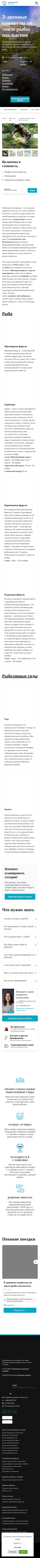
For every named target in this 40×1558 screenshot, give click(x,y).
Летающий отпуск (8, 1518)
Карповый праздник (9, 1507)
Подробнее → (20, 1310)
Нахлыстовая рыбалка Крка (9, 1445)
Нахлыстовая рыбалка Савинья (10, 1440)
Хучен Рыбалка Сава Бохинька (10, 1471)
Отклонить (12, 1552)
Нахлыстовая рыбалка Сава (9, 1438)
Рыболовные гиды (20, 675)
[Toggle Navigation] (36, 3)
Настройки (17, 1547)
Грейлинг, (6, 80)
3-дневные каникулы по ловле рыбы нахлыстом (15, 1521)
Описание (24, 109)
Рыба (7, 313)
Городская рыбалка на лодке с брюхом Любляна (15, 1464)
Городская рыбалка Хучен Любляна (11, 1466)
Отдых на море (7, 1496)
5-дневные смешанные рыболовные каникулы (14, 1532)
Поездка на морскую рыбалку (10, 1488)
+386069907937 (23, 1006)
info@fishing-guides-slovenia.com (26, 1002)
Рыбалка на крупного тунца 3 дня (11, 1499)
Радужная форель (10, 89)
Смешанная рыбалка (9, 1529)
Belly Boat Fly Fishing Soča (10, 1435)
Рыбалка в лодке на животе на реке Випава (13, 1461)
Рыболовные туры (12, 119)
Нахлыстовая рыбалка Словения (14, 1430)
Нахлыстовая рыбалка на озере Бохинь (12, 1433)
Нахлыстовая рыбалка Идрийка (10, 1448)
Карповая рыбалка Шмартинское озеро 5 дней (14, 1510)
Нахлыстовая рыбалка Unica (10, 1450)
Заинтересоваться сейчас (20, 896)
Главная (4, 118)
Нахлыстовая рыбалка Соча (9, 1453)
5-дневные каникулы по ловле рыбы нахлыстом (15, 1523)
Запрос (32, 190)
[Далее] (35, 1262)
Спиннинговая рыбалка (10, 1458)
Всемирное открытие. (24, 1375)
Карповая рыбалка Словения (12, 1477)
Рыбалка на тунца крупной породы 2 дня (13, 1501)
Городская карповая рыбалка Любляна (12, 1480)
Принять (23, 1552)
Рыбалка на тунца (7, 1491)
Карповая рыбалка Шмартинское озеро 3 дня (14, 1512)
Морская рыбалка (8, 1485)
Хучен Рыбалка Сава (7, 1469)
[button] (35, 136)
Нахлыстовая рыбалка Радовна (10, 1443)
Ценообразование (10, 109)
